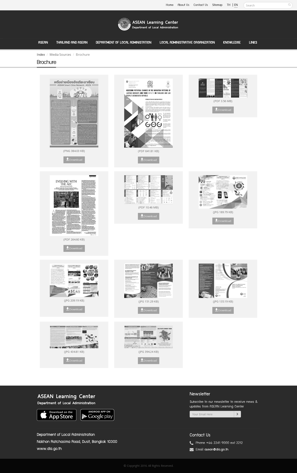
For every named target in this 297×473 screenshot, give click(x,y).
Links (253, 42)
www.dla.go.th (49, 448)
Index (41, 54)
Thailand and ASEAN (71, 42)
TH (229, 5)
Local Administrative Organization (187, 42)
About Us (183, 5)
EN (236, 5)
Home (169, 5)
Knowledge (232, 42)
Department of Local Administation (123, 42)
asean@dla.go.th (216, 449)
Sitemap (217, 5)
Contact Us (201, 5)
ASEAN (43, 42)
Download (74, 160)
